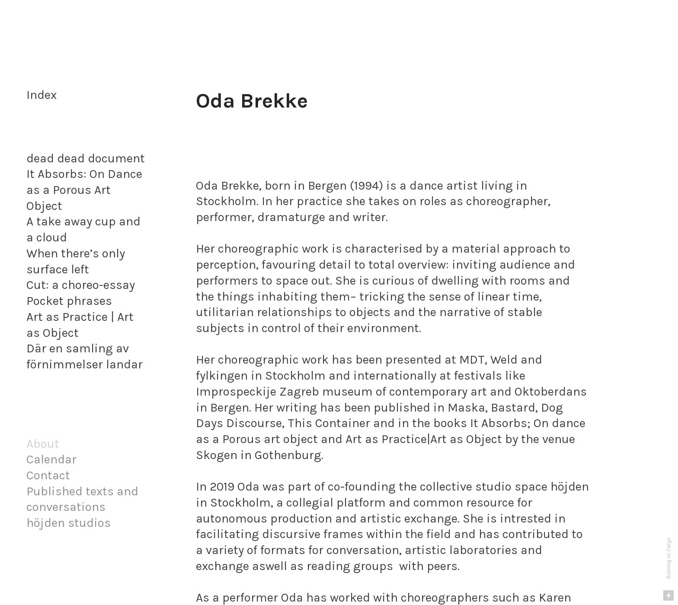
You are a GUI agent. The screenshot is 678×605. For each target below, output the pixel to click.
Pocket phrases (69, 301)
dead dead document (85, 158)
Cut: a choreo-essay (80, 285)
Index (41, 95)
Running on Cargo (669, 558)
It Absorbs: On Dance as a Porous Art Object (84, 189)
